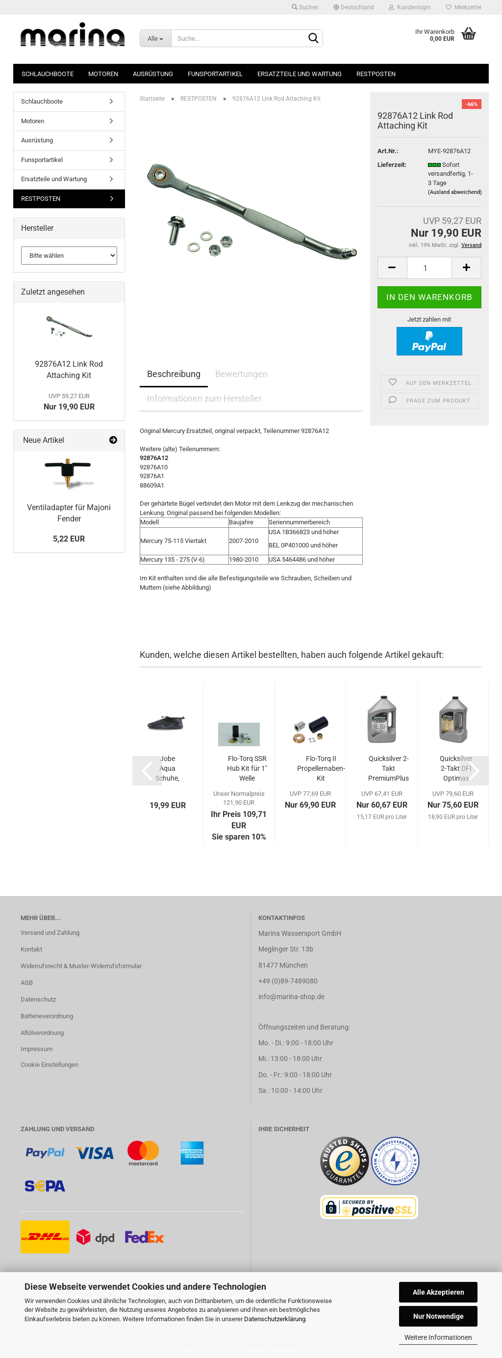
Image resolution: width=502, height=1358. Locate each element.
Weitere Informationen (438, 1337)
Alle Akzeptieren (438, 1292)
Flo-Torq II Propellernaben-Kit (321, 768)
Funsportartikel (215, 74)
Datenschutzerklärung (274, 1319)
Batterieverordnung (47, 1016)
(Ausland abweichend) (455, 192)
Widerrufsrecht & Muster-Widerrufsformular (81, 966)
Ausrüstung (153, 74)
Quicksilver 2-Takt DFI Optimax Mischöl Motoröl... (456, 769)
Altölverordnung (42, 1032)
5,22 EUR (69, 538)
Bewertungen (241, 374)
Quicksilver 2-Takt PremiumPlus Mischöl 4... (388, 769)
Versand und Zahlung (50, 932)
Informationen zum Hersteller (204, 398)
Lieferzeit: (391, 164)
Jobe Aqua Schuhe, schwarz (167, 769)
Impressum (36, 1049)
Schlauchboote (48, 74)
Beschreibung (174, 374)
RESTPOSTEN (376, 74)
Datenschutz (38, 999)
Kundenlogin (410, 7)
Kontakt (31, 949)
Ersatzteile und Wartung (299, 74)
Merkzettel (463, 7)
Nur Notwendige (438, 1316)
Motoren (103, 74)
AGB (27, 982)
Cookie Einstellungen (49, 1064)
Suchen (305, 7)
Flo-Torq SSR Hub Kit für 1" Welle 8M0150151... (247, 769)
